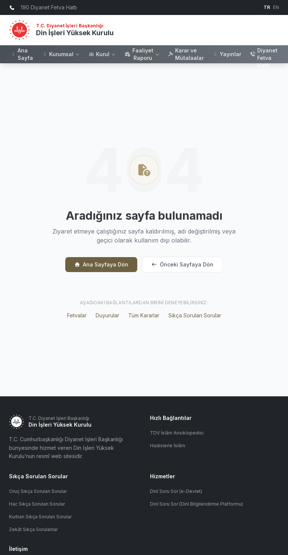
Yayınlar (227, 54)
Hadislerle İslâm (167, 445)
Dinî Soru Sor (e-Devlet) (176, 491)
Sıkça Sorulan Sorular (194, 315)
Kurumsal (61, 54)
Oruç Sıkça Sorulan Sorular (38, 491)
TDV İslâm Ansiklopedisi (177, 433)
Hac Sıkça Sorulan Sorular (37, 504)
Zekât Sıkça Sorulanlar (33, 529)
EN (276, 7)
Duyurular (107, 315)
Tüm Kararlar (143, 315)
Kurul (102, 54)
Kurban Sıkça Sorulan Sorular (40, 516)
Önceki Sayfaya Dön (182, 264)
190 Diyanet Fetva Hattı (264, 54)
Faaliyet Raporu (141, 54)
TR (267, 7)
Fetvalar (77, 315)
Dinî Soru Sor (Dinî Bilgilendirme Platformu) (196, 504)
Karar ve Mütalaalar (186, 54)
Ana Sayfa (21, 54)
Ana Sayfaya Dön (101, 264)
